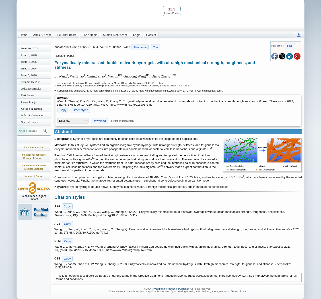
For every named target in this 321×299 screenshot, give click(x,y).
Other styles (80, 110)
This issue (140, 47)
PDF (290, 46)
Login (136, 35)
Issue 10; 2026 (29, 48)
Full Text (276, 45)
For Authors (89, 35)
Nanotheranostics (33, 147)
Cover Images (29, 102)
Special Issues (29, 122)
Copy (63, 110)
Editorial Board (67, 35)
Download (99, 121)
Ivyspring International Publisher (170, 288)
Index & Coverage (32, 115)
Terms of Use (238, 291)
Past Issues (27, 95)
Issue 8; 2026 (29, 61)
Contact (151, 35)
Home (23, 35)
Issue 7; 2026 (29, 68)
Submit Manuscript (115, 35)
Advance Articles (31, 88)
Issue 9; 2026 (29, 55)
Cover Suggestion (31, 108)
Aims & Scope (42, 35)
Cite (155, 47)
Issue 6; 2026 (29, 75)
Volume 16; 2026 (31, 82)
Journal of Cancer (34, 176)
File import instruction (122, 120)
